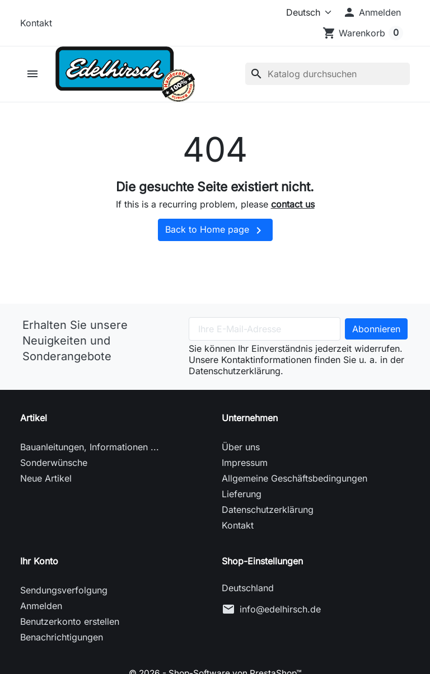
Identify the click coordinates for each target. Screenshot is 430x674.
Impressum (245, 462)
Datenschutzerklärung (268, 509)
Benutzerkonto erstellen (69, 621)
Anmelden (41, 605)
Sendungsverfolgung (64, 590)
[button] (372, 12)
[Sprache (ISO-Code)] (301, 12)
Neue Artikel (46, 478)
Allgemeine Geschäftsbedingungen (294, 478)
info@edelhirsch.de (280, 609)
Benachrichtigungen (61, 637)
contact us (293, 204)
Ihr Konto (39, 561)
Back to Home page (215, 230)
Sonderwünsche (53, 462)
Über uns (241, 447)
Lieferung (241, 493)
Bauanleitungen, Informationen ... (89, 447)
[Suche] (327, 74)
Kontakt (36, 23)
